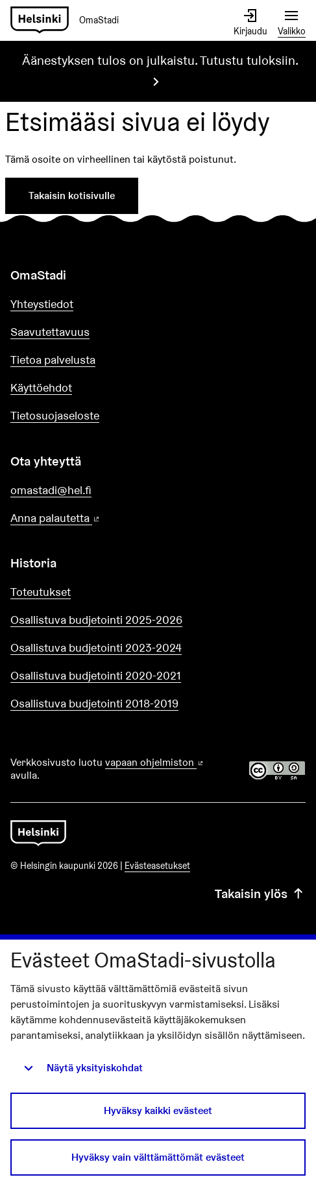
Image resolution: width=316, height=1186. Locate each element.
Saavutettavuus (50, 331)
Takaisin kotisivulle (72, 195)
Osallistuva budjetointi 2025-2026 (96, 619)
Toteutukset (40, 591)
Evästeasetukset (157, 866)
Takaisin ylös (260, 893)
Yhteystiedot (41, 303)
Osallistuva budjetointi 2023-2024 (96, 647)
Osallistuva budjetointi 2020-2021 (95, 675)
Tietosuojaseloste (54, 415)
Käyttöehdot (41, 387)
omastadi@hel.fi (50, 489)
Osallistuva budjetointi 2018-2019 (94, 703)
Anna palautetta (92, 518)
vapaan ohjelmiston (155, 762)
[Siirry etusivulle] (69, 20)
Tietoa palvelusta (52, 359)
